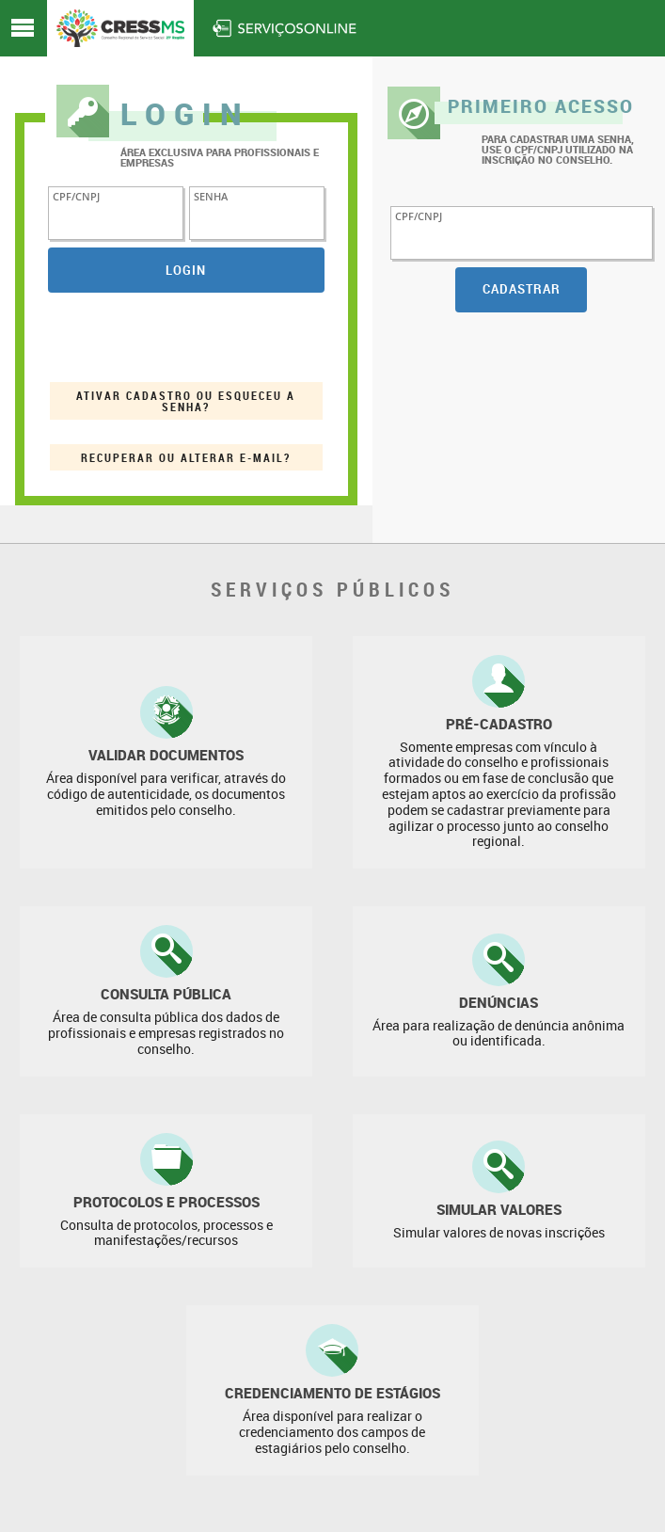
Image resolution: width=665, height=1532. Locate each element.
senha (211, 195)
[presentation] (191, 337)
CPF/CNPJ (76, 195)
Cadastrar (522, 288)
